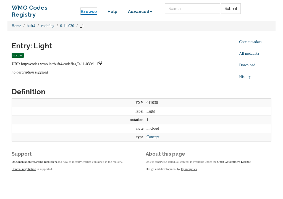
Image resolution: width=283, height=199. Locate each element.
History (245, 77)
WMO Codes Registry (30, 9)
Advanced (140, 11)
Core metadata (250, 42)
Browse (89, 11)
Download (247, 65)
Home (16, 26)
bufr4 (31, 26)
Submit (231, 8)
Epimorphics (189, 169)
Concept (152, 137)
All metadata (249, 53)
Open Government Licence (234, 161)
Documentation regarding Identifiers (34, 161)
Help (112, 11)
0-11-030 (67, 26)
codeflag (47, 26)
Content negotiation (24, 169)
